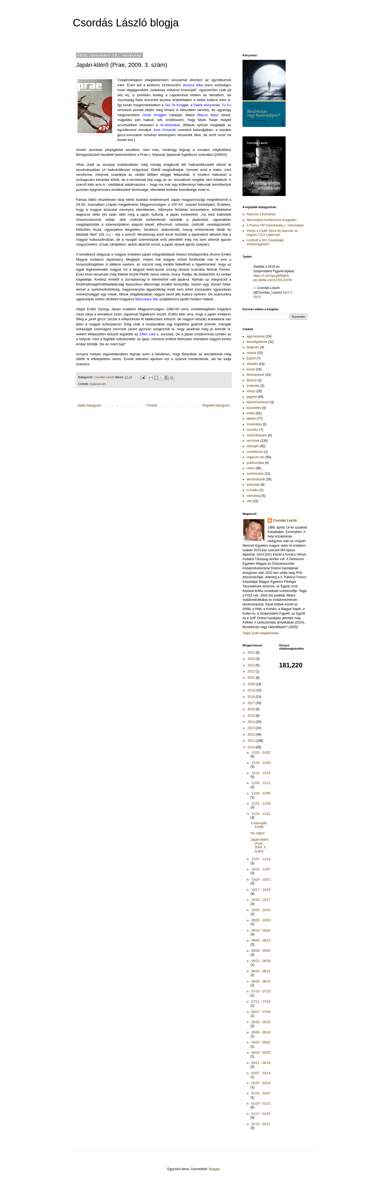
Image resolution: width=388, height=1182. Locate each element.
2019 (252, 690)
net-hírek (253, 441)
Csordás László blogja (126, 23)
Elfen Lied (147, 334)
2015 (252, 716)
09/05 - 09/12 (261, 940)
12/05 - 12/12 (261, 783)
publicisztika (255, 463)
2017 (252, 703)
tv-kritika (253, 490)
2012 (252, 734)
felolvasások (255, 375)
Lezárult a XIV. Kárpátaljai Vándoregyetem (265, 242)
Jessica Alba (192, 85)
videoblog (253, 496)
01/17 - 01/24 (261, 1114)
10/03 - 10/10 (261, 910)
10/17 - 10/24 (261, 890)
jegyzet (252, 397)
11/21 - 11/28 (261, 803)
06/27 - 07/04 (261, 1012)
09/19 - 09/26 (261, 930)
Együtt (251, 358)
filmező (252, 380)
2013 (252, 728)
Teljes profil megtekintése (260, 633)
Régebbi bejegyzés (216, 405)
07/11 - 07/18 (261, 1002)
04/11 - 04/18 (261, 1063)
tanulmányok (256, 479)
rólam (251, 468)
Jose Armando (164, 130)
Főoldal (152, 405)
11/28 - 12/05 (261, 793)
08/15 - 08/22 (261, 971)
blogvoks (253, 347)
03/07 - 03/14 (261, 1073)
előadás (252, 364)
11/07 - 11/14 (261, 859)
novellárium (255, 452)
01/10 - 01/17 (261, 1124)
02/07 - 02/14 (261, 1083)
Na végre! (258, 833)
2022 (252, 671)
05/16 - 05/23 (261, 1022)
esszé (251, 369)
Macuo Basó (208, 115)
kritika (251, 413)
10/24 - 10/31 (261, 879)
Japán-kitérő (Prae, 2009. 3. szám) (259, 845)
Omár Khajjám (154, 115)
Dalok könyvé (204, 105)
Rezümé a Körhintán (261, 214)
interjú (251, 391)
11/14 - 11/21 (261, 814)
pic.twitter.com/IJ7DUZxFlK (272, 280)
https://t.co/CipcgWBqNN (271, 276)
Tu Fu (226, 105)
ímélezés (253, 386)
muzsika (252, 430)
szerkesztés (255, 473)
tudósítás (253, 485)
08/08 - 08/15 (261, 981)
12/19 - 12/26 (261, 763)
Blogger (214, 1169)
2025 (252, 652)
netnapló (253, 446)
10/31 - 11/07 (261, 869)
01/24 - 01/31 (261, 1103)
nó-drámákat (170, 125)
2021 (252, 678)
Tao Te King (174, 105)
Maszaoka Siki (146, 299)
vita (249, 501)
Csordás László (285, 520)
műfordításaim (257, 435)
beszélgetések (257, 342)
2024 (252, 659)
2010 (252, 747)
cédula (251, 353)
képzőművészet (258, 402)
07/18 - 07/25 (261, 991)
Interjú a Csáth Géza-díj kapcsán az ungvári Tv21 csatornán (272, 232)
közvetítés (254, 408)
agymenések (256, 336)
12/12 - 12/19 (261, 773)
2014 (252, 722)
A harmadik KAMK (259, 825)
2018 (252, 697)
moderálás (254, 424)
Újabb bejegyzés (89, 405)
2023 (252, 665)
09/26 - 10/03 (261, 920)
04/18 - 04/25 (261, 1053)
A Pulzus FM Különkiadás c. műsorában (275, 225)
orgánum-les (98, 383)
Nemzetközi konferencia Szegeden (271, 220)
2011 (252, 741)
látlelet (251, 419)
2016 (252, 709)
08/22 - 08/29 (261, 961)
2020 (252, 684)
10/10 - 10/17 (261, 900)
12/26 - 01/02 (261, 752)
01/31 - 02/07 (261, 1093)
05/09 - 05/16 (261, 1032)
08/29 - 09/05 (261, 951)
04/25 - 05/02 (261, 1042)
